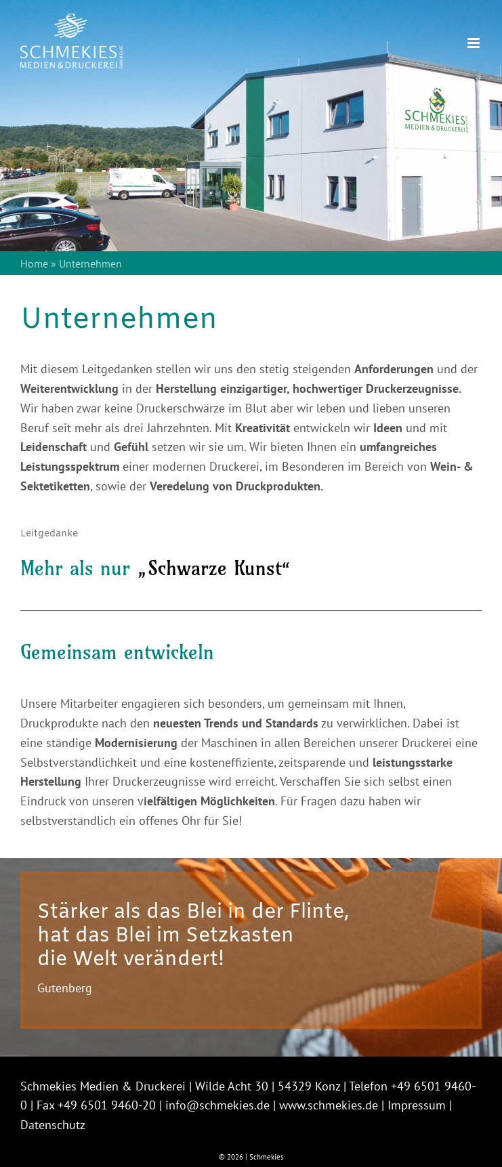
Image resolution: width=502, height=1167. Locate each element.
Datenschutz (52, 1124)
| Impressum (413, 1105)
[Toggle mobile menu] (474, 43)
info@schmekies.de (217, 1105)
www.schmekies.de (328, 1105)
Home (34, 263)
